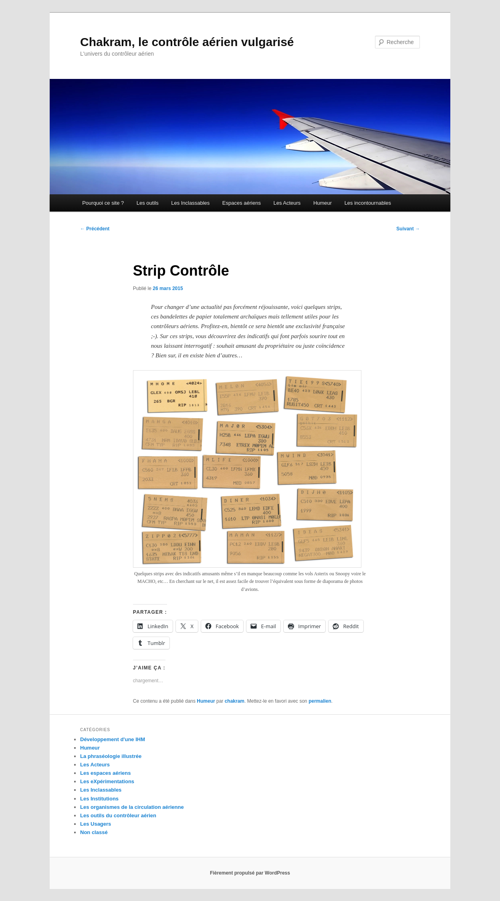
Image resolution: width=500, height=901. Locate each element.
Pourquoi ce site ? (103, 203)
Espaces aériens (241, 203)
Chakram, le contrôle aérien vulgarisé (187, 41)
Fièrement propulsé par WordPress (250, 873)
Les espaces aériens (105, 773)
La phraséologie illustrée (110, 756)
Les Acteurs (286, 203)
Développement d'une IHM (112, 739)
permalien (319, 701)
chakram (234, 701)
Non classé (94, 832)
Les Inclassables (190, 203)
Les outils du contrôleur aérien (118, 815)
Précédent (94, 229)
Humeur (322, 203)
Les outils (148, 203)
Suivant (408, 229)
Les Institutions (99, 799)
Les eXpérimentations (107, 781)
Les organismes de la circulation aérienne (132, 807)
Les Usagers (95, 824)
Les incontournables (368, 203)
